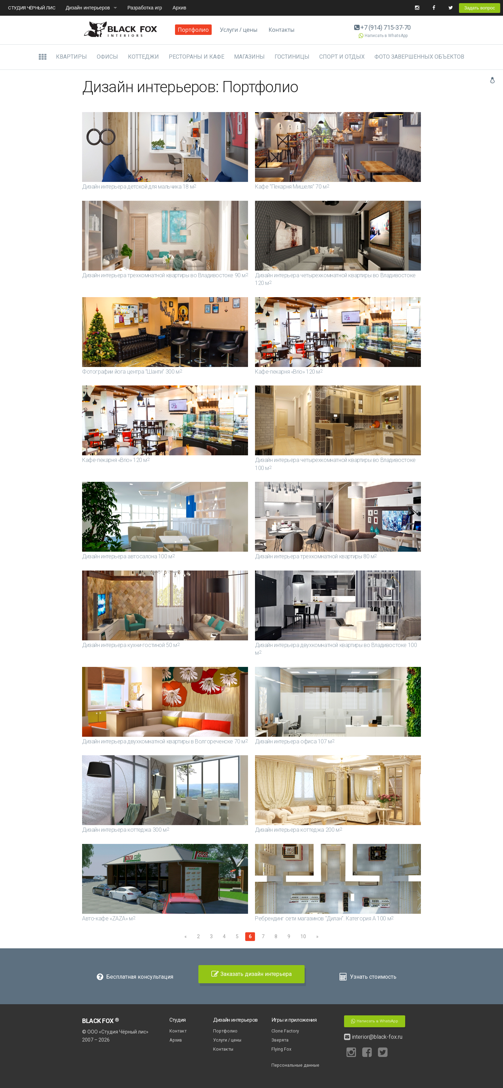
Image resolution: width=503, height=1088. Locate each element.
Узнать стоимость (368, 976)
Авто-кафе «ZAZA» (108, 918)
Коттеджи (143, 56)
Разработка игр (144, 7)
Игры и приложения (294, 1020)
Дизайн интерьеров (88, 7)
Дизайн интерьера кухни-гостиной (130, 645)
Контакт (178, 1031)
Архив (179, 7)
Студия (177, 1020)
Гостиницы (292, 56)
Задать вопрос (479, 7)
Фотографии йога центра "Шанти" (132, 371)
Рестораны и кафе (196, 56)
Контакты (281, 30)
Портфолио (193, 30)
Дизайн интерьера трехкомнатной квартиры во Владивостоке (165, 275)
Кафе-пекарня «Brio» (288, 371)
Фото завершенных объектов (419, 56)
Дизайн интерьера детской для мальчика (139, 186)
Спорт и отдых (342, 56)
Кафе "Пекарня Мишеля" (292, 186)
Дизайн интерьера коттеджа (125, 829)
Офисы (107, 56)
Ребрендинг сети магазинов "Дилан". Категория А (324, 918)
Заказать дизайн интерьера (251, 974)
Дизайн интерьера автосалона (128, 556)
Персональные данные (295, 1065)
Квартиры (71, 56)
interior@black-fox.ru (373, 1037)
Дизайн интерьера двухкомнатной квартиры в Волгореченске (165, 741)
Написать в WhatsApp (382, 35)
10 (303, 936)
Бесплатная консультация (135, 976)
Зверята (280, 1040)
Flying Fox (281, 1049)
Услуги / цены (238, 30)
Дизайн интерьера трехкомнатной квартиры (316, 556)
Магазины (249, 56)
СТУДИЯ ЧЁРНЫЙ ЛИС (31, 7)
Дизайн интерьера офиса (294, 741)
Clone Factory (285, 1031)
